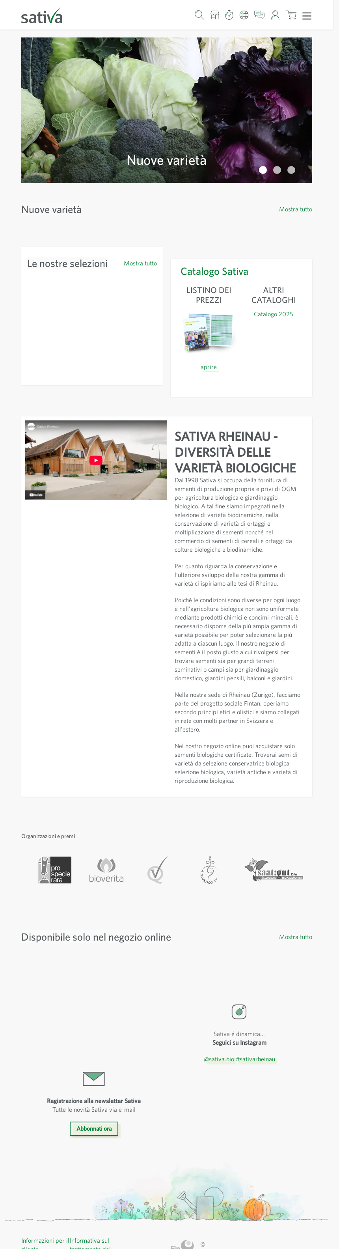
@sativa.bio (218, 937)
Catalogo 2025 (273, 168)
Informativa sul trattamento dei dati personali (91, 1128)
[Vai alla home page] (47, 15)
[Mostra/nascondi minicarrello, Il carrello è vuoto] (291, 15)
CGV (77, 1145)
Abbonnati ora (94, 1007)
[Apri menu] (307, 15)
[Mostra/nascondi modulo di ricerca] (200, 15)
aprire (209, 221)
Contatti (32, 1188)
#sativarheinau (256, 937)
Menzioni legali (91, 1153)
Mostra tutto (295, 63)
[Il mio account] (275, 15)
